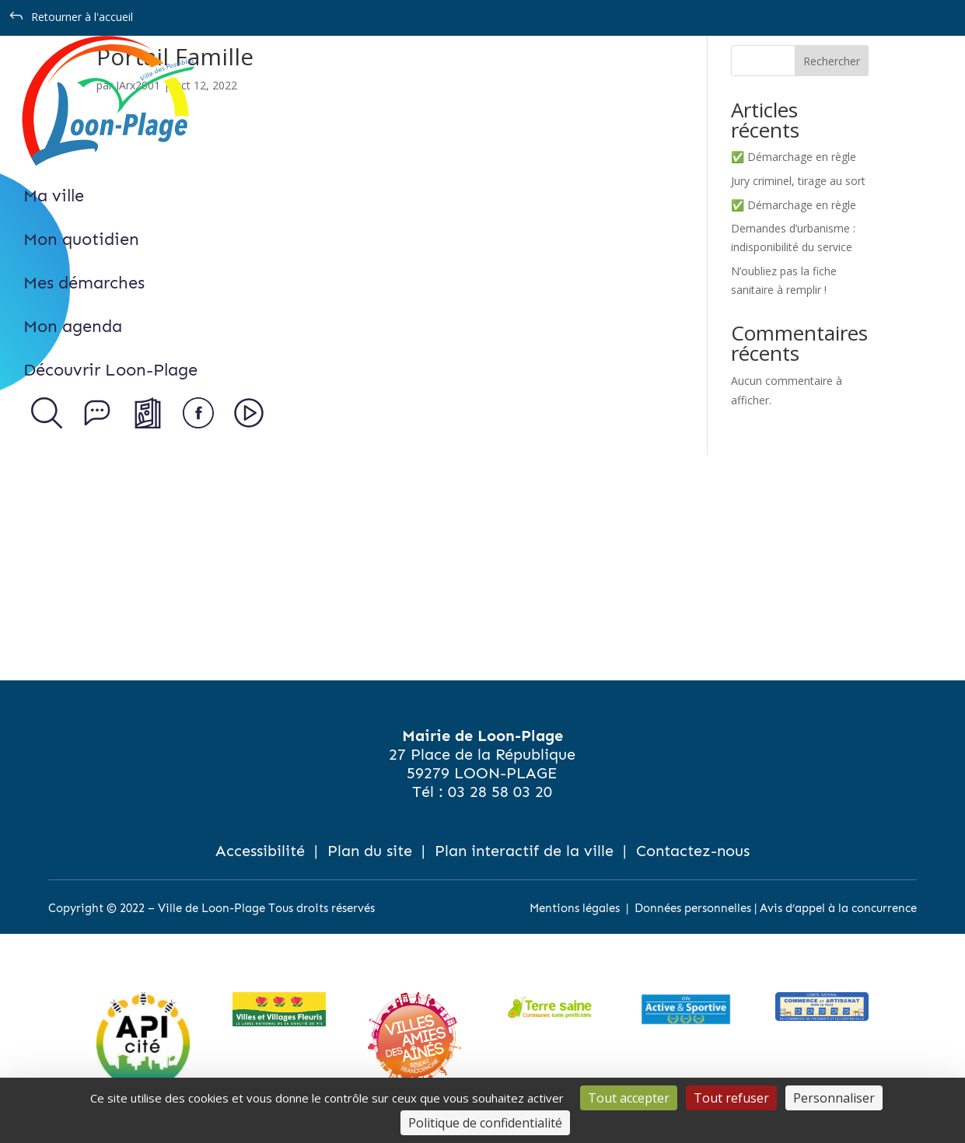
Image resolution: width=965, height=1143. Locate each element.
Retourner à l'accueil (82, 16)
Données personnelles (693, 908)
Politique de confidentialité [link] (485, 1122)
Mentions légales (575, 908)
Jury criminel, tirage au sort (798, 180)
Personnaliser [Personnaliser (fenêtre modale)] (834, 1097)
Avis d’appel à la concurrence (838, 908)
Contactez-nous (693, 850)
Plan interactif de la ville (524, 850)
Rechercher (831, 61)
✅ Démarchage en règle (793, 156)
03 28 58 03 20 (500, 791)
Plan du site (369, 850)
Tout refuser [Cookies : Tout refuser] (731, 1097)
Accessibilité (260, 850)
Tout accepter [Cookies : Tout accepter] (629, 1097)
